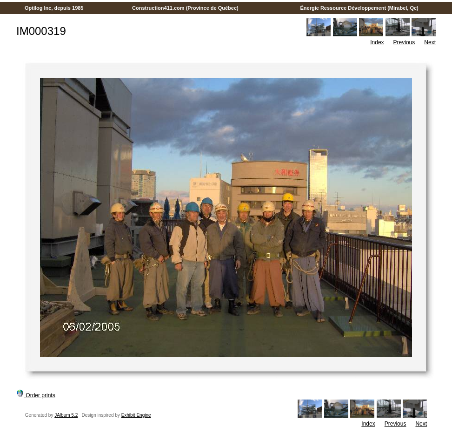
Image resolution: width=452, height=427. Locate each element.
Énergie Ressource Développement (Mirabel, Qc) (359, 8)
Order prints (35, 395)
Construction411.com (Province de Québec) (185, 8)
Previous (404, 42)
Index (377, 42)
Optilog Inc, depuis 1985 (54, 8)
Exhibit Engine (136, 415)
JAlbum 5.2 (66, 415)
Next (430, 42)
